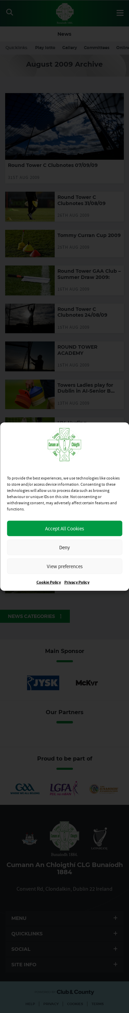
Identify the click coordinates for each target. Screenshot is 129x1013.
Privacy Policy (76, 582)
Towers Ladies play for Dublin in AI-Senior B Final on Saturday (85, 391)
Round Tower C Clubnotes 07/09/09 (53, 165)
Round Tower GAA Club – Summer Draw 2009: (89, 274)
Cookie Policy (48, 582)
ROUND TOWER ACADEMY (77, 350)
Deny (64, 547)
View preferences (65, 566)
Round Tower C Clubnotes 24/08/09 (82, 312)
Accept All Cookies (64, 528)
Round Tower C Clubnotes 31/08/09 (81, 200)
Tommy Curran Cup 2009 (89, 235)
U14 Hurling (72, 423)
